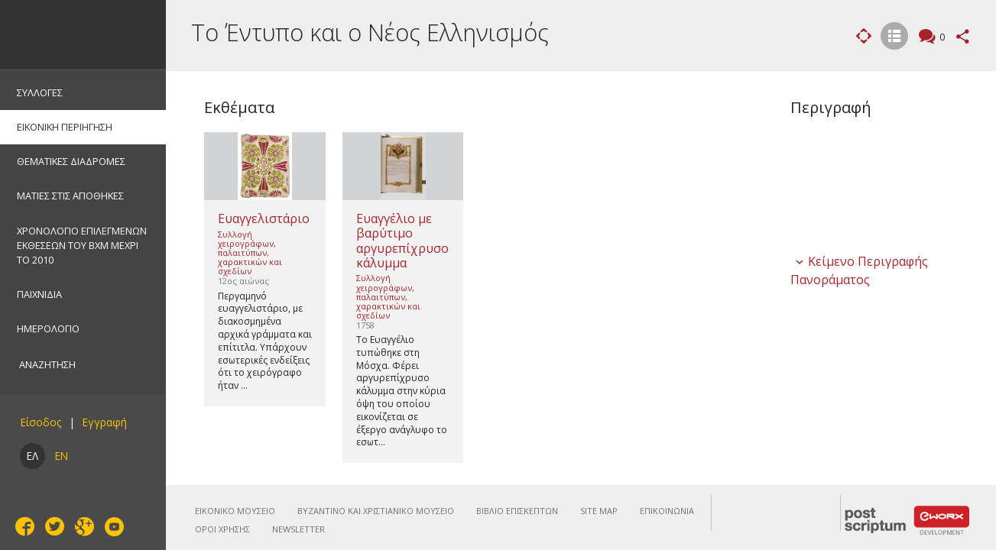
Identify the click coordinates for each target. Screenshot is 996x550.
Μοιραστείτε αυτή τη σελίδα (963, 36)
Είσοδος (40, 422)
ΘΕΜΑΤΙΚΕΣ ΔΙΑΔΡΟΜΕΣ (71, 161)
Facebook (23, 526)
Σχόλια (940, 38)
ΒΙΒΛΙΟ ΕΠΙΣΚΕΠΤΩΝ (517, 510)
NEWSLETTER (298, 529)
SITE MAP (599, 510)
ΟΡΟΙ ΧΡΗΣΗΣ (222, 529)
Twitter (53, 526)
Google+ (82, 526)
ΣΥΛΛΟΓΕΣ (40, 92)
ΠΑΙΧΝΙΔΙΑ (39, 294)
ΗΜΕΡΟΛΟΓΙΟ (48, 328)
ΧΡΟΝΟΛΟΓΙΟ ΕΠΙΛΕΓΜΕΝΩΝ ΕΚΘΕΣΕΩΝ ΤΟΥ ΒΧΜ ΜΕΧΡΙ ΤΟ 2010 (82, 245)
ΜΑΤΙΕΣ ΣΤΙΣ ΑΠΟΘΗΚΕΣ (70, 195)
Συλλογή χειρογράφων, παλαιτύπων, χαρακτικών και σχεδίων (250, 253)
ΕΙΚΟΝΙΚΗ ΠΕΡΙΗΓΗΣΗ (64, 127)
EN (61, 455)
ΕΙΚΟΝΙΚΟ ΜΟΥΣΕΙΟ (235, 510)
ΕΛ (32, 455)
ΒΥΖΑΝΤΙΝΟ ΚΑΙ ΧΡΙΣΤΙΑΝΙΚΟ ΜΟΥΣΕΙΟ (375, 510)
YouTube (113, 527)
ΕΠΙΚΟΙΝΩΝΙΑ (667, 510)
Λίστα (894, 37)
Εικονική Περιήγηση (864, 36)
